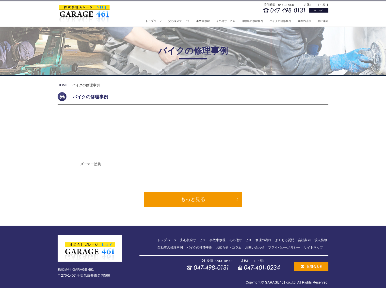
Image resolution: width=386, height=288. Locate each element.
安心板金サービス (179, 20)
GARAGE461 (275, 282)
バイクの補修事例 (280, 20)
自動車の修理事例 (252, 20)
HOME (63, 85)
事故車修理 (203, 20)
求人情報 (320, 240)
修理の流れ (304, 20)
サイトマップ (313, 247)
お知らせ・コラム (228, 247)
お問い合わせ (254, 247)
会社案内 (323, 20)
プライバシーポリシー (284, 247)
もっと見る (193, 199)
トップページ (153, 20)
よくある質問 (284, 240)
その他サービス (225, 20)
